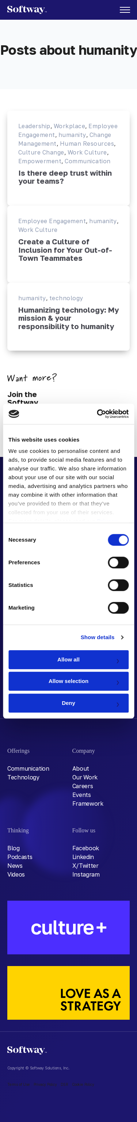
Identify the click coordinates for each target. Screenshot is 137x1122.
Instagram (86, 874)
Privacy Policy (45, 1084)
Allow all (68, 659)
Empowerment (39, 161)
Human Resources (87, 143)
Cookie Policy (83, 1084)
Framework (87, 803)
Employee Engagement (52, 221)
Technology (23, 777)
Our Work (85, 777)
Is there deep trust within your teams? (65, 177)
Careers (82, 786)
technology (66, 298)
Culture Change (41, 152)
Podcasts (19, 856)
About (80, 768)
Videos (16, 874)
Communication (87, 161)
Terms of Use (18, 1084)
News (15, 865)
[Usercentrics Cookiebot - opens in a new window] (97, 414)
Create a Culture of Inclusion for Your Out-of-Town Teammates (65, 250)
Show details (98, 637)
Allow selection (68, 681)
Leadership (34, 126)
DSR (64, 1084)
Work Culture (87, 152)
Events (81, 794)
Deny (68, 703)
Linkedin (83, 856)
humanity (72, 134)
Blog (13, 848)
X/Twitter (85, 865)
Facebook (85, 848)
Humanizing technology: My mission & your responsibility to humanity (68, 318)
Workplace (69, 126)
